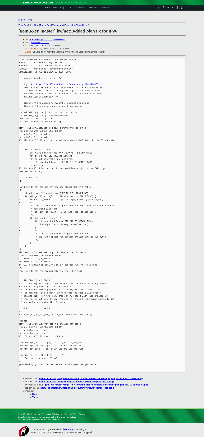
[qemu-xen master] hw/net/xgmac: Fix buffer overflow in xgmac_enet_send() (76, 381)
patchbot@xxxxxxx (40, 42)
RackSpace (68, 429)
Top (20, 19)
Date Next (34, 25)
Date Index (70, 25)
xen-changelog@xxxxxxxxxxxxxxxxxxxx (47, 39)
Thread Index (82, 25)
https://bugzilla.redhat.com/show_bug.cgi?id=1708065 (66, 84)
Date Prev (23, 25)
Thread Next (58, 25)
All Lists (27, 19)
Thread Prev (45, 25)
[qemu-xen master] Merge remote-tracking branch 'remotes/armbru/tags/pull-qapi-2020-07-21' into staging (91, 378)
